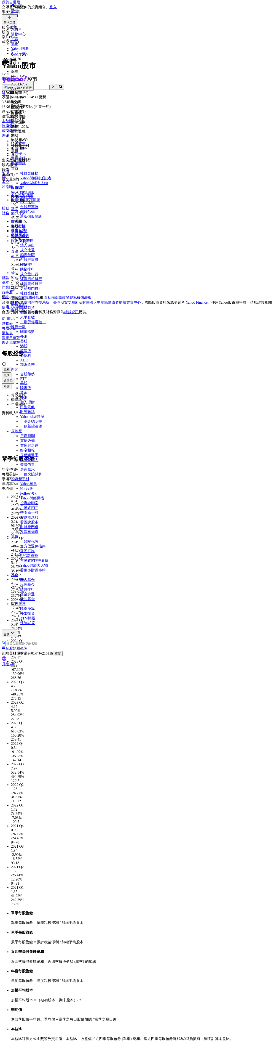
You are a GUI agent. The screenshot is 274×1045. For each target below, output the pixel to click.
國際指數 (27, 332)
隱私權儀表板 (80, 298)
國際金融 (18, 327)
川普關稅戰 (29, 541)
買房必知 (27, 441)
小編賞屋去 (29, 460)
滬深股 (25, 351)
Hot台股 (26, 489)
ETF (23, 379)
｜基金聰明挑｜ (33, 421)
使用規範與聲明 (14, 307)
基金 (14, 575)
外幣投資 (27, 613)
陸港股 (25, 388)
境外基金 (27, 584)
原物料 (25, 356)
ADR (24, 360)
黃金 (23, 393)
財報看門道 (29, 527)
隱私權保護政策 (57, 298)
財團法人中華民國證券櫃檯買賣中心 (111, 302)
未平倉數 (27, 317)
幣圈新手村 (29, 513)
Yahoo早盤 (28, 484)
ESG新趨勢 (29, 556)
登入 (53, 7)
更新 (58, 653)
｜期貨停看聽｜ (33, 322)
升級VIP (8, 664)
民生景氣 (27, 407)
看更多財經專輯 (33, 570)
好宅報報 (27, 450)
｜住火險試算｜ (33, 474)
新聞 (14, 369)
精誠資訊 (71, 312)
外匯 (23, 336)
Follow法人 (29, 493)
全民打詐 (27, 551)
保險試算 (27, 623)
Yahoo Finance (197, 302)
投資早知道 (29, 532)
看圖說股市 (29, 522)
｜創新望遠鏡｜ (33, 426)
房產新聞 (27, 436)
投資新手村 (20, 479)
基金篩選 (27, 594)
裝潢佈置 (27, 465)
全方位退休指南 (33, 546)
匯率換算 (27, 608)
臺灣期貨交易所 (66, 302)
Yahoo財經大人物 (34, 565)
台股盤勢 (27, 374)
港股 (23, 346)
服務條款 (32, 298)
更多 (9, 633)
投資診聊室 (29, 503)
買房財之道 (29, 445)
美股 (23, 341)
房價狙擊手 (29, 455)
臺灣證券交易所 (36, 302)
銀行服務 (18, 604)
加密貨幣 (27, 364)
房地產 (16, 431)
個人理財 (27, 402)
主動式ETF (29, 508)
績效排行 (27, 589)
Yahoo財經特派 (32, 417)
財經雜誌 (27, 412)
